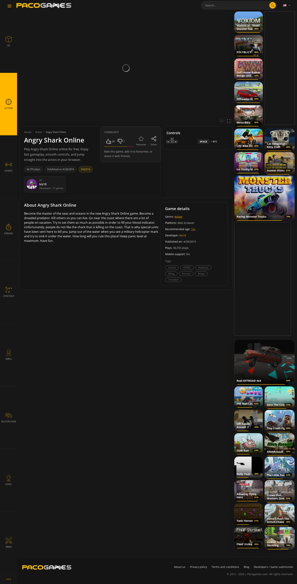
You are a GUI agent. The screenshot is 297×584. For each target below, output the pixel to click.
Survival (186, 273)
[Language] (287, 5)
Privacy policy (198, 567)
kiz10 (183, 235)
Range (201, 273)
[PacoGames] (47, 567)
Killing (171, 273)
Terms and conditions (225, 567)
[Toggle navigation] (9, 6)
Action (178, 216)
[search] (272, 5)
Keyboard (203, 267)
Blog (246, 567)
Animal (172, 267)
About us (179, 567)
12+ (193, 229)
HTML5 (187, 267)
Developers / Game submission (273, 567)
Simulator (173, 279)
